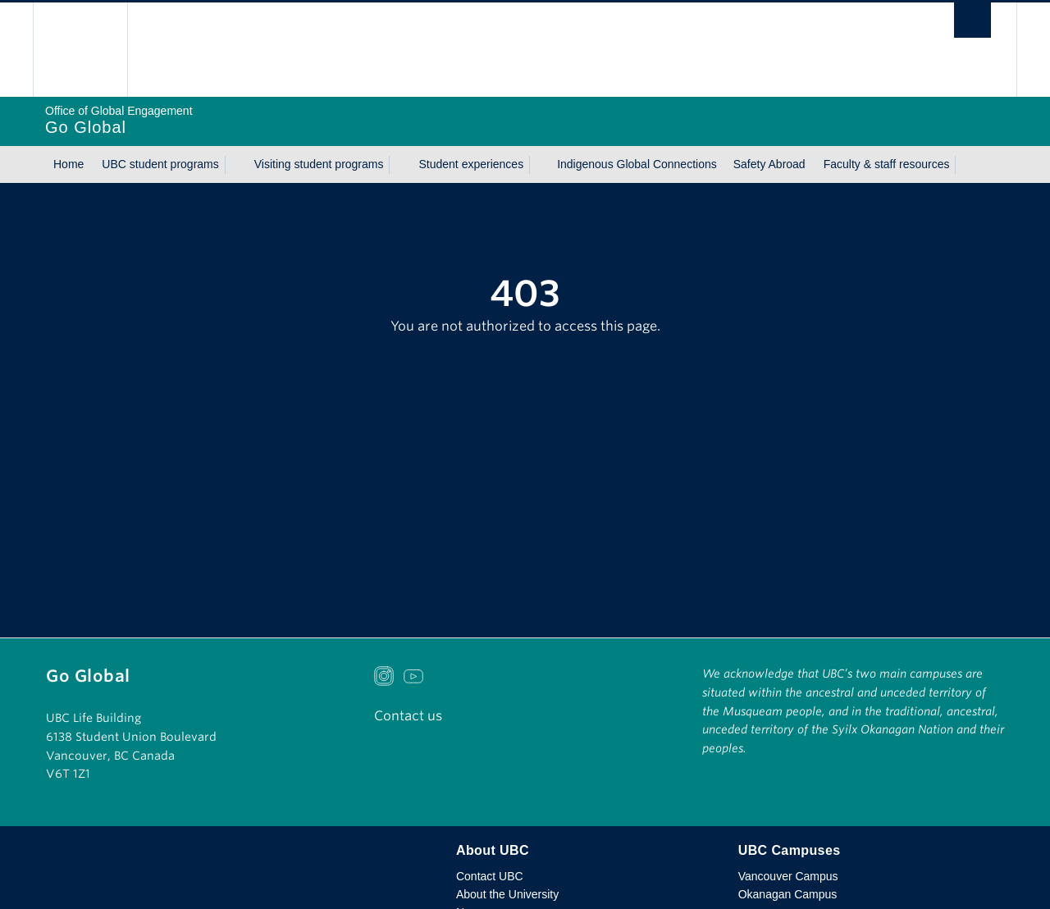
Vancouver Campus (788, 876)
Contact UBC (489, 876)
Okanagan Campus (788, 894)
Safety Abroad (769, 164)
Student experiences (470, 164)
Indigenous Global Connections (637, 164)
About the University (507, 894)
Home (68, 164)
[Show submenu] (234, 165)
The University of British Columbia (80, 49)
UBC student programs (160, 164)
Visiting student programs (319, 164)
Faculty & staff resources (887, 164)
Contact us (408, 716)
